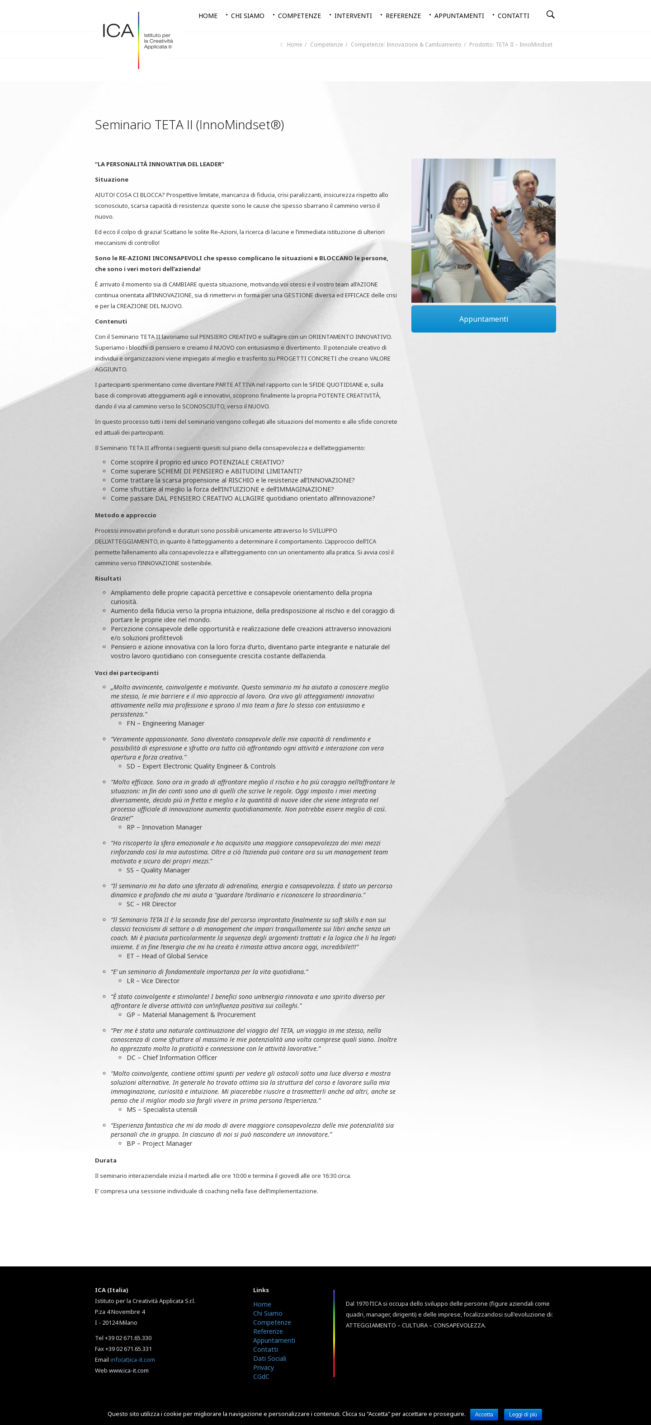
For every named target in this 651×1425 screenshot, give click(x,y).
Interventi (353, 15)
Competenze (299, 15)
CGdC (261, 1376)
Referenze (403, 15)
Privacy (263, 1367)
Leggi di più (523, 1414)
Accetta (484, 1414)
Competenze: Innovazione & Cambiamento (406, 44)
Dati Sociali (269, 1358)
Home (207, 15)
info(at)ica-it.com (132, 1359)
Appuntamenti (459, 15)
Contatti (513, 15)
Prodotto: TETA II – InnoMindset (510, 44)
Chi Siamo (268, 1313)
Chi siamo (247, 15)
